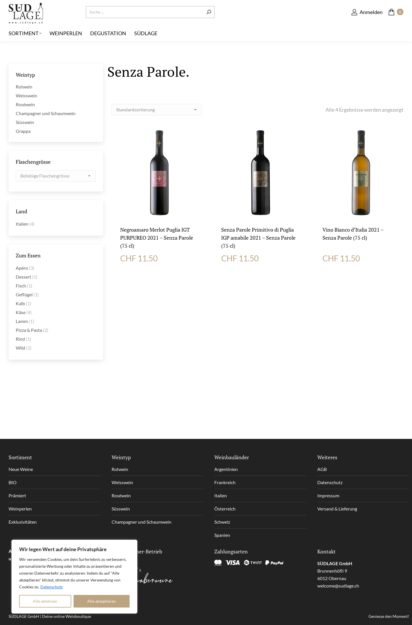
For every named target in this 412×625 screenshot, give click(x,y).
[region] (74, 577)
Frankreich (224, 482)
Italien (22, 223)
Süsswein (25, 122)
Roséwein (25, 104)
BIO (13, 482)
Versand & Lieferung (337, 508)
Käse (20, 312)
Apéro (22, 268)
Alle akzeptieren (101, 601)
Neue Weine (21, 469)
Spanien (222, 535)
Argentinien (226, 469)
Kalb (20, 303)
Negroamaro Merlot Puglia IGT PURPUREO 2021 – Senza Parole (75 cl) (156, 237)
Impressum (328, 495)
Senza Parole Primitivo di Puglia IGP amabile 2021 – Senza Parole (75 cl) (258, 237)
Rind (20, 339)
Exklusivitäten (23, 522)
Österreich (224, 508)
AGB (322, 469)
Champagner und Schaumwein (46, 113)
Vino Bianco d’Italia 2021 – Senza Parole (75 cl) (352, 233)
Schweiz (222, 522)
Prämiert (17, 495)
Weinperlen (20, 508)
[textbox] (45, 176)
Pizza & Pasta (29, 330)
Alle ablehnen (45, 601)
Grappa (23, 131)
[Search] (150, 21)
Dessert (23, 276)
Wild (20, 347)
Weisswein (26, 95)
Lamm (22, 321)
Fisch (21, 285)
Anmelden (366, 21)
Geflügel (24, 294)
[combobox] (56, 176)
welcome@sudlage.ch (338, 585)
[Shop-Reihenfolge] (156, 109)
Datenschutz (51, 586)
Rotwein (24, 86)
